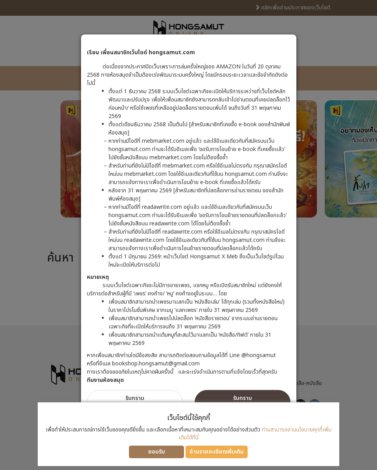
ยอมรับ (156, 452)
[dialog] (188, 235)
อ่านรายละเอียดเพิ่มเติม (216, 452)
